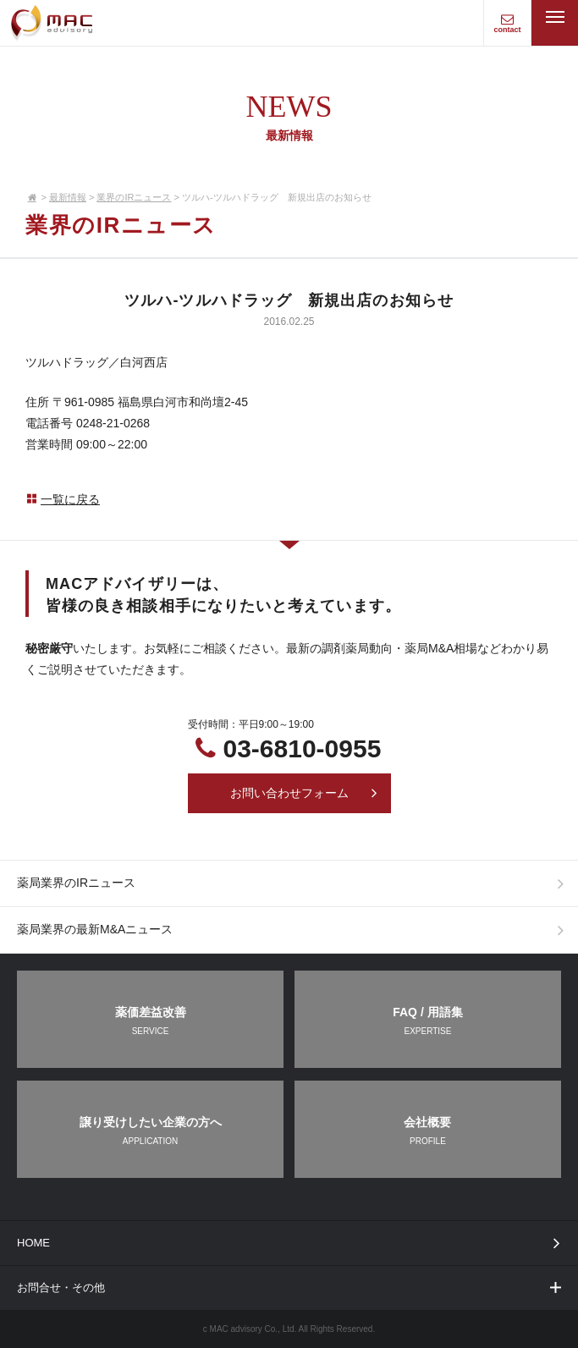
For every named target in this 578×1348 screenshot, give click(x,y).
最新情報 (67, 197)
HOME (292, 1243)
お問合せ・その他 (290, 1287)
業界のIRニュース (133, 197)
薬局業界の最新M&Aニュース (294, 930)
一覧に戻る (62, 499)
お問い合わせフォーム (304, 793)
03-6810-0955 (302, 748)
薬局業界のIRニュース (294, 883)
